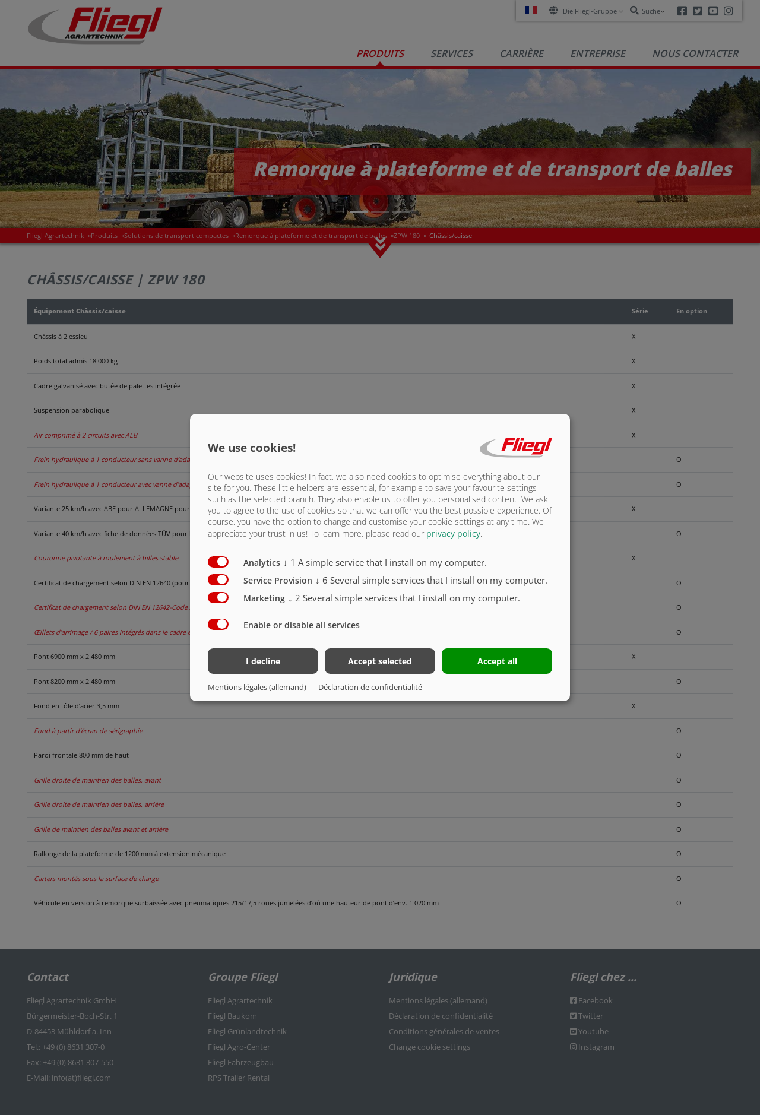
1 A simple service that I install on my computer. (385, 562)
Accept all (497, 661)
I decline (263, 661)
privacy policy (453, 533)
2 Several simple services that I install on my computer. (404, 597)
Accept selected (380, 661)
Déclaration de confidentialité (370, 687)
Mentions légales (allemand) (257, 687)
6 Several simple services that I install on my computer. (431, 579)
